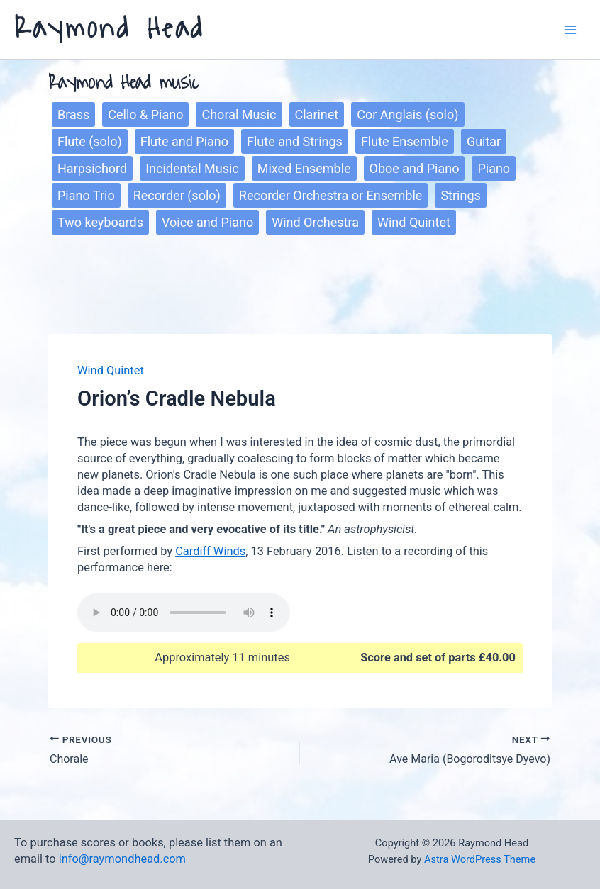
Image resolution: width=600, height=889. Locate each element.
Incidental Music (192, 168)
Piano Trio (86, 195)
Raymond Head (109, 28)
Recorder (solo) (177, 195)
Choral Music (238, 114)
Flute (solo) (89, 141)
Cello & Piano (145, 114)
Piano (493, 168)
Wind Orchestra (315, 222)
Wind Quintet (413, 222)
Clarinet (317, 114)
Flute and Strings (295, 141)
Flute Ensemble (404, 141)
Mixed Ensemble (304, 168)
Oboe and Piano (415, 168)
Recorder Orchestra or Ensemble (331, 195)
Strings (460, 195)
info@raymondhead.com (122, 859)
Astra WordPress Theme (479, 859)
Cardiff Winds (210, 551)
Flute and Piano (184, 141)
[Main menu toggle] (570, 29)
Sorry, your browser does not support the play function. (183, 612)
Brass (73, 114)
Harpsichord (92, 168)
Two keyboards (100, 222)
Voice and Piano (207, 222)
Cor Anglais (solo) (407, 114)
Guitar (484, 141)
